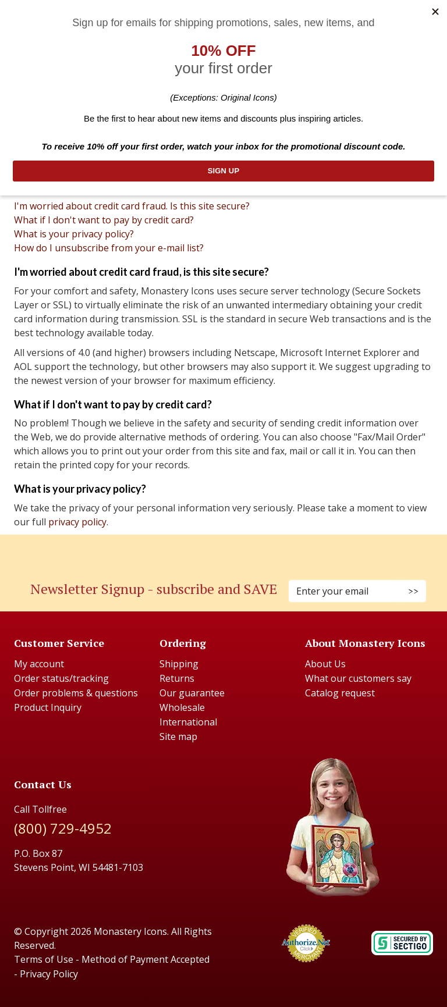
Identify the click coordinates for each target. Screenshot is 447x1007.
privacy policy (77, 521)
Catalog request (340, 692)
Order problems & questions (76, 692)
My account (39, 663)
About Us (325, 663)
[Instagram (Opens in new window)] (218, 550)
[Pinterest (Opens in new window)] (223, 550)
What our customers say (358, 678)
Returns (176, 678)
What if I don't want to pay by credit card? (104, 220)
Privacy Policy (49, 973)
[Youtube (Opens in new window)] (235, 550)
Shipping (178, 663)
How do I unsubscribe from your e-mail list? (109, 247)
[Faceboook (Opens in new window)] (212, 550)
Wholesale (182, 707)
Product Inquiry (47, 707)
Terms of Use (43, 959)
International (188, 722)
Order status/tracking (61, 678)
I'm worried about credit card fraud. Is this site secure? (132, 206)
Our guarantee (192, 692)
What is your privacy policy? (74, 233)
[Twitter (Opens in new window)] (229, 550)
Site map (178, 736)
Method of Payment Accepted (145, 959)
